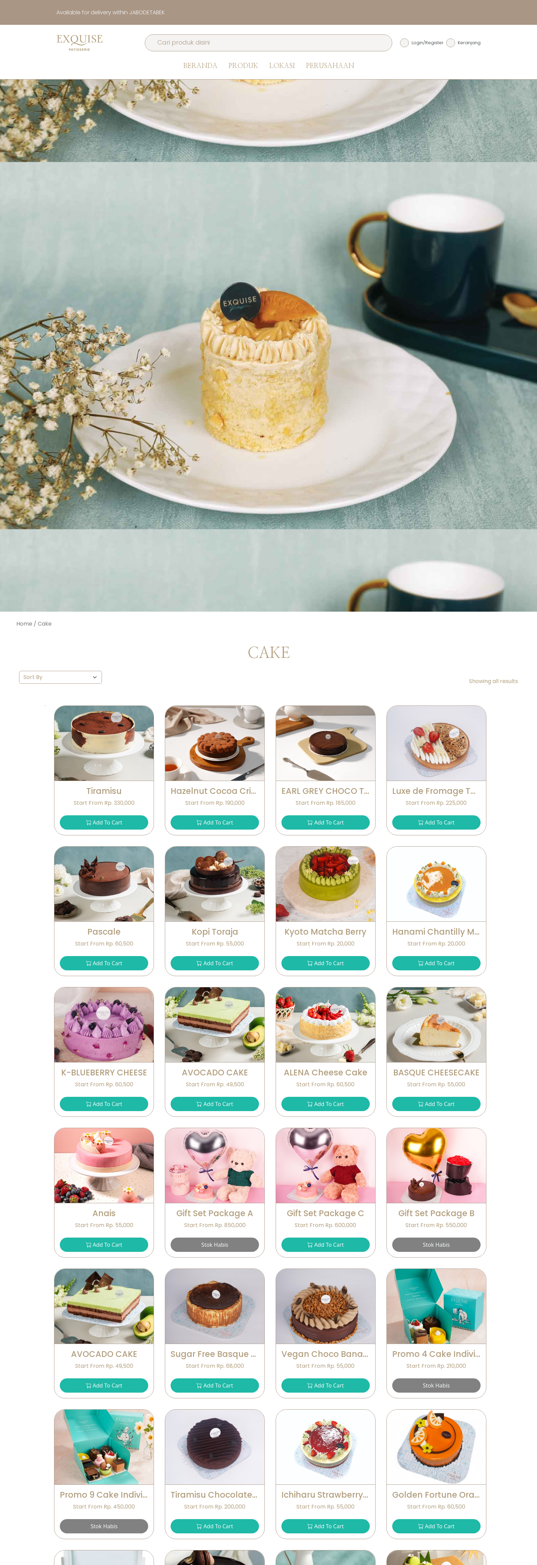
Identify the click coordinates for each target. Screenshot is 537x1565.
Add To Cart (104, 822)
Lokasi (282, 66)
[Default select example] (60, 677)
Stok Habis (214, 1244)
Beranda (200, 66)
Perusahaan (330, 66)
